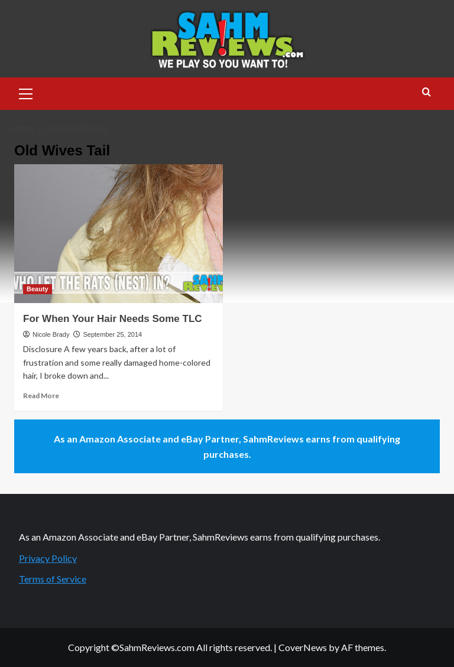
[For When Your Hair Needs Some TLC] (118, 233)
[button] (26, 92)
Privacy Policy (48, 558)
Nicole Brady (51, 334)
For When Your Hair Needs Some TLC (112, 318)
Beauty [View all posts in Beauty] (37, 288)
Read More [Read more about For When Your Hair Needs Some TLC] (41, 395)
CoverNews (302, 647)
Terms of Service (52, 578)
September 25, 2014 (112, 334)
